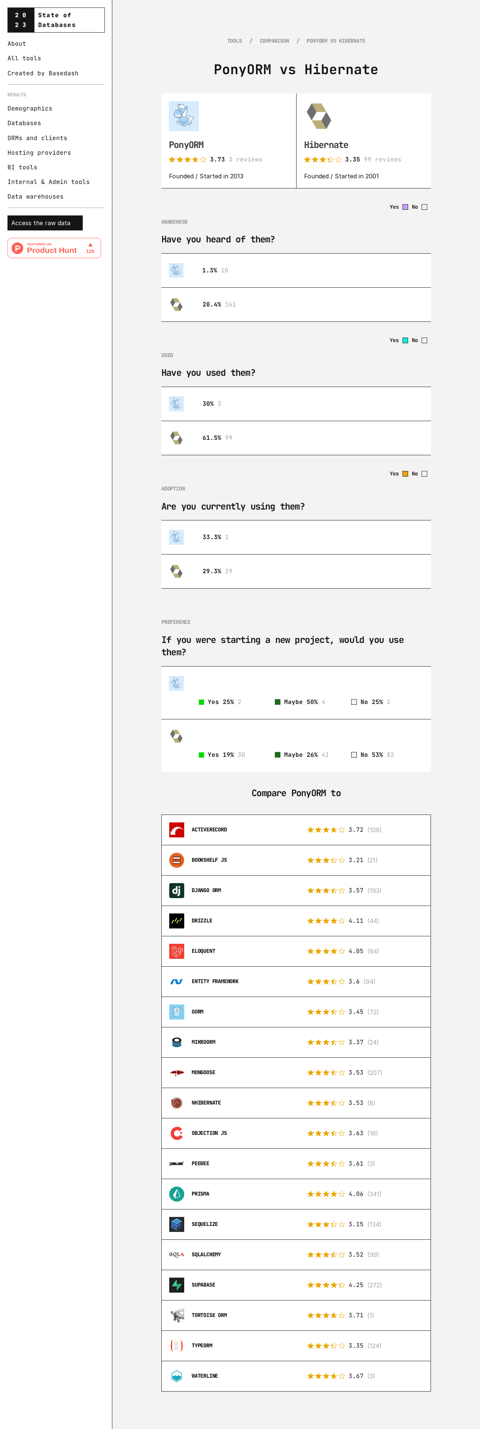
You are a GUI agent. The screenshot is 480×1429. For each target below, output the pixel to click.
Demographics (29, 108)
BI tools (22, 167)
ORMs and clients (37, 138)
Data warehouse (33, 196)
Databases (24, 123)
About (16, 44)
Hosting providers (39, 153)
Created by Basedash (43, 73)
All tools (24, 58)
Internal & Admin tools (48, 182)
